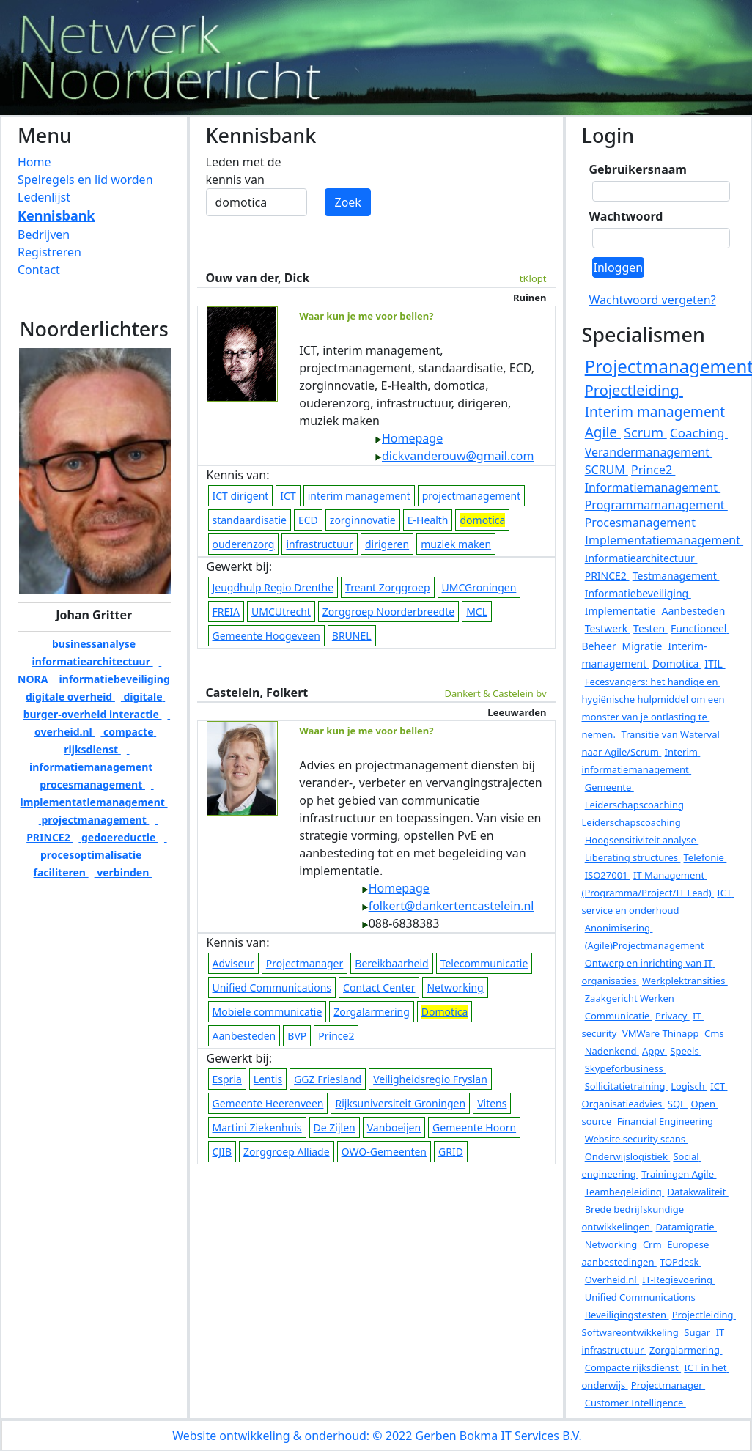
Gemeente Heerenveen (268, 1103)
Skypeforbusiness (625, 1068)
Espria (227, 1079)
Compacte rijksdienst (633, 1367)
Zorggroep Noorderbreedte (388, 612)
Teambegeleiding (625, 1191)
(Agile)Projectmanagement (646, 945)
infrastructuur (319, 544)
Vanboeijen (394, 1127)
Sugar (698, 1332)
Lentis (268, 1079)
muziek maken (456, 544)
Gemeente (609, 787)
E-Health (428, 520)
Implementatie (622, 611)
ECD (308, 520)
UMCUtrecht (281, 612)
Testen (650, 628)
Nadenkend (612, 1050)
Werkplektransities (685, 980)
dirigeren (387, 544)
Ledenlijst (44, 197)
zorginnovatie (363, 520)
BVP (296, 1036)
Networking (455, 987)
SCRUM (606, 470)
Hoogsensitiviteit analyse (642, 839)
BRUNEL (352, 636)
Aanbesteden (244, 1036)
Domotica (676, 664)
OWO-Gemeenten (384, 1152)
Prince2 (336, 1036)
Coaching (699, 432)
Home (34, 162)
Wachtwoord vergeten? (652, 300)
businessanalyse (93, 644)
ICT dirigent (241, 496)
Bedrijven (44, 234)
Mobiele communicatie (267, 1012)
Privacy (672, 1015)
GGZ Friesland (327, 1079)
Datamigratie (686, 1226)
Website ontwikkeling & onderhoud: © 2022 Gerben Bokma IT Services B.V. (377, 1436)
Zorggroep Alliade (286, 1152)
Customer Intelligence (635, 1402)
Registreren (49, 252)
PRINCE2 (607, 576)
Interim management (657, 411)
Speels (685, 1050)
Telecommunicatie (484, 963)
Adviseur (233, 963)
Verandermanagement (648, 452)
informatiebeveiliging (114, 679)
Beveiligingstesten (627, 1314)
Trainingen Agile (678, 1174)
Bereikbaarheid (391, 963)
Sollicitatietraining (626, 1086)
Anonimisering (619, 927)
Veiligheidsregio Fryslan (430, 1079)
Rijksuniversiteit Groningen (400, 1103)
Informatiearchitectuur (641, 558)
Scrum (645, 432)
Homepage (409, 438)
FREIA (226, 612)
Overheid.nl (612, 1279)
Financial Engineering (666, 1121)
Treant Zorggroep (387, 587)
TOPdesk (680, 1262)
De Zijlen (334, 1127)
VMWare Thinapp (661, 1033)
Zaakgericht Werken (631, 998)
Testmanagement (676, 576)
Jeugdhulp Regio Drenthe (273, 587)
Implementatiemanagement (664, 540)
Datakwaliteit (697, 1191)
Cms (715, 1033)
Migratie (643, 646)
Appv (654, 1050)
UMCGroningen (479, 587)
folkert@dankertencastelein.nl (447, 906)
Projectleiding (634, 390)
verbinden (123, 872)
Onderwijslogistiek (628, 1156)
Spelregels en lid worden (85, 179)
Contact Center (379, 987)
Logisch (689, 1086)
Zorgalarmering (371, 1012)
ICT (287, 496)
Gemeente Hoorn (474, 1127)
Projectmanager (304, 963)
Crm (653, 1244)
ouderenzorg (244, 544)
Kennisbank (56, 215)
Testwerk (607, 628)
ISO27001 (607, 875)
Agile (603, 432)
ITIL (714, 664)
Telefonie (705, 857)
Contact (39, 270)
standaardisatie (250, 520)
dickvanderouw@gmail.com (454, 456)
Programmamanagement (656, 505)
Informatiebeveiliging (638, 593)
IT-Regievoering (678, 1279)
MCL (476, 612)
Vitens (491, 1103)
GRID (450, 1152)
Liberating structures (633, 857)
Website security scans (636, 1138)
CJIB (222, 1152)
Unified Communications (272, 987)
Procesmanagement (642, 522)
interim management (359, 496)
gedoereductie (118, 837)
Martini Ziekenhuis (257, 1127)
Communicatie (618, 1015)
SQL (678, 1103)
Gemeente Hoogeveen (266, 636)
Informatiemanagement (652, 487)
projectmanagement (94, 820)
